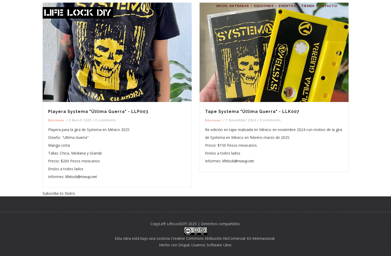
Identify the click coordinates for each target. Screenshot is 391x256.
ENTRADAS (213, 12)
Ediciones (56, 120)
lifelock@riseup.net (81, 176)
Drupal (184, 244)
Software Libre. (219, 244)
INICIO (188, 12)
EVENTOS (274, 12)
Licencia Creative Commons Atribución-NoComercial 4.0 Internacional (215, 238)
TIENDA (299, 12)
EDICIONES (244, 12)
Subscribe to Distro (59, 193)
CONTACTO (324, 12)
